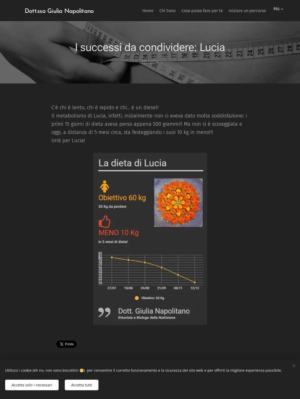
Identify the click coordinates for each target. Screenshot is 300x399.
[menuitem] (136, 10)
